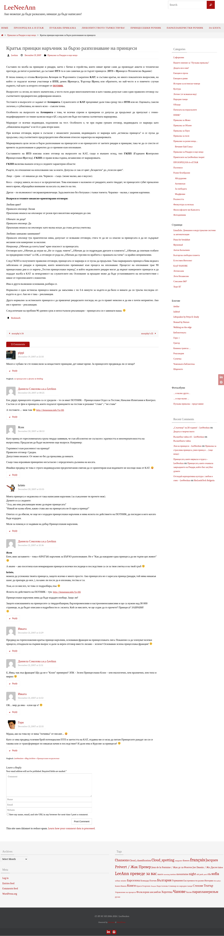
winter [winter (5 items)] (123, 881)
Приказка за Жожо (183, 120)
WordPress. (121, 922)
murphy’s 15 (148, 333)
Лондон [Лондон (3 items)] (153, 886)
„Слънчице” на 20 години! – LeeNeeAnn (193, 427)
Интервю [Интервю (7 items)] (209, 880)
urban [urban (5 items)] (117, 881)
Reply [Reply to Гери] (13, 750)
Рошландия (179, 353)
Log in (5, 878)
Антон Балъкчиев (182, 250)
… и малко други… (182, 393)
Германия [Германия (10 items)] (177, 880)
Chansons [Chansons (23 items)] (122, 860)
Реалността (179, 199)
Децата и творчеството (188, 431)
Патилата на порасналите (186, 109)
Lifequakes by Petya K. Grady (187, 316)
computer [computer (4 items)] (178, 861)
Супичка (177, 358)
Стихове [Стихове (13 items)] (198, 885)
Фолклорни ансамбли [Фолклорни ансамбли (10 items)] (148, 892)
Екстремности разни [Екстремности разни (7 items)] (193, 880)
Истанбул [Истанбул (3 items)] (217, 881)
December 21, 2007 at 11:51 (30, 665)
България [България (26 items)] (164, 880)
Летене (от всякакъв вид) (186, 94)
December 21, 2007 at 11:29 (30, 632)
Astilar (176, 306)
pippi (21, 352)
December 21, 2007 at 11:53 (30, 698)
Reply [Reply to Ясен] (13, 474)
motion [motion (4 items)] (173, 874)
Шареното (178, 369)
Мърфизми (180, 194)
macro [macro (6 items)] (160, 874)
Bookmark (16, 317)
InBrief (177, 311)
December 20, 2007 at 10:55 (31, 489)
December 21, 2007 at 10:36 (31, 545)
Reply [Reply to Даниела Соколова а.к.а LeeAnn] (13, 416)
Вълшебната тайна (183, 440)
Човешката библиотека (185, 364)
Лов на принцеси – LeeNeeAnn (189, 446)
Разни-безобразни (182, 172)
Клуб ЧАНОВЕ (181, 265)
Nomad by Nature (182, 322)
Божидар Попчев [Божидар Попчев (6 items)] (149, 880)
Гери (21, 722)
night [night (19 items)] (192, 874)
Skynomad (178, 244)
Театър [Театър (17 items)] (208, 885)
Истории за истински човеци (188, 83)
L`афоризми (179, 57)
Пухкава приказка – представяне (190, 403)
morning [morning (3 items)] (167, 875)
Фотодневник (180, 214)
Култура (177, 88)
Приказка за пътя (182, 135)
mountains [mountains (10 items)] (182, 874)
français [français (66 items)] (197, 860)
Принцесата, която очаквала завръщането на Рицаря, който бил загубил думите (194, 467)
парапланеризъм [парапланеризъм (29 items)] (205, 891)
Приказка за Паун (182, 130)
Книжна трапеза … (183, 348)
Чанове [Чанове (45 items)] (179, 891)
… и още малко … (182, 398)
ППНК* (177, 115)
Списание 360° (181, 281)
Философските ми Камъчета (188, 209)
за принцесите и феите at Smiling (28, 379)
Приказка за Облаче (183, 125)
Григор (177, 343)
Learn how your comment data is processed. (71, 828)
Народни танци (181, 99)
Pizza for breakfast (182, 239)
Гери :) (177, 337)
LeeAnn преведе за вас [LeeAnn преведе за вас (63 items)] (136, 873)
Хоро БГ (177, 286)
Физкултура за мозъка (184, 204)
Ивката (22, 629)
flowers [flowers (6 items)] (186, 860)
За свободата (181, 188)
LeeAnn (15, 55)
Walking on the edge (183, 327)
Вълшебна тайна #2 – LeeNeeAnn (190, 436)
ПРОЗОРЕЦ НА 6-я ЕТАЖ (187, 162)
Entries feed (8, 883)
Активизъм (181, 183)
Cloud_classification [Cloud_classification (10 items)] (140, 860)
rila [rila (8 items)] (209, 874)
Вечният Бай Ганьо (185, 146)
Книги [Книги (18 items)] (131, 885)
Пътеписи (178, 167)
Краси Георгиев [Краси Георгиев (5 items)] (143, 886)
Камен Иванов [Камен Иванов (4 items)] (120, 886)
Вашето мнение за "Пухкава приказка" (193, 62)
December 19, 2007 (35, 55)
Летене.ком (179, 271)
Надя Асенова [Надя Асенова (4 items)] (162, 886)
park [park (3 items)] (205, 875)
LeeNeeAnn (20, 7)
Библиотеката (180, 332)
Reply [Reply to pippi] (13, 370)
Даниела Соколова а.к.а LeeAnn (37, 389)
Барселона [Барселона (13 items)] (133, 880)
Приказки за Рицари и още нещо (21, 35)
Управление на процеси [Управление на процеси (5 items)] (125, 892)
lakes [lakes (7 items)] (220, 867)
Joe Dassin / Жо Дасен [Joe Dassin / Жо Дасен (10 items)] (205, 867)
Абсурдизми (181, 178)
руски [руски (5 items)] (117, 897)
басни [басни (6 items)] (189, 892)
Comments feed (10, 888)
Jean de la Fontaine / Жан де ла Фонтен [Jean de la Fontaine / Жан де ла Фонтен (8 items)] (172, 867)
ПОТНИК (59, 85)
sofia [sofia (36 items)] (215, 874)
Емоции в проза (181, 73)
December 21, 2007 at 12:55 (31, 726)
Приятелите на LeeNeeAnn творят (191, 157)
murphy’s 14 (16, 333)
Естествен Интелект (184, 260)
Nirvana (111, 922)
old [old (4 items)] (198, 874)
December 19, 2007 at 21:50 (31, 356)
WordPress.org (9, 893)
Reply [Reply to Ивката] (13, 651)
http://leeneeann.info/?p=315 (52, 409)
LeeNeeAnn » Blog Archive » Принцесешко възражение (37, 758)
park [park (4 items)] (201, 874)
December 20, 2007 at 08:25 (31, 393)
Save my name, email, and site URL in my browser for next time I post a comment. (48, 814)
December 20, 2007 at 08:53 (31, 431)
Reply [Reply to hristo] (13, 531)
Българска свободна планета (188, 255)
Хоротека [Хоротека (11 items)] (166, 892)
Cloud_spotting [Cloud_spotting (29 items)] (163, 860)
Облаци (177, 104)
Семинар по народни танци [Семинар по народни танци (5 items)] (180, 886)
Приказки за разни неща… (187, 141)
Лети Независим (182, 276)
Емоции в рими (181, 78)
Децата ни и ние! (182, 68)
